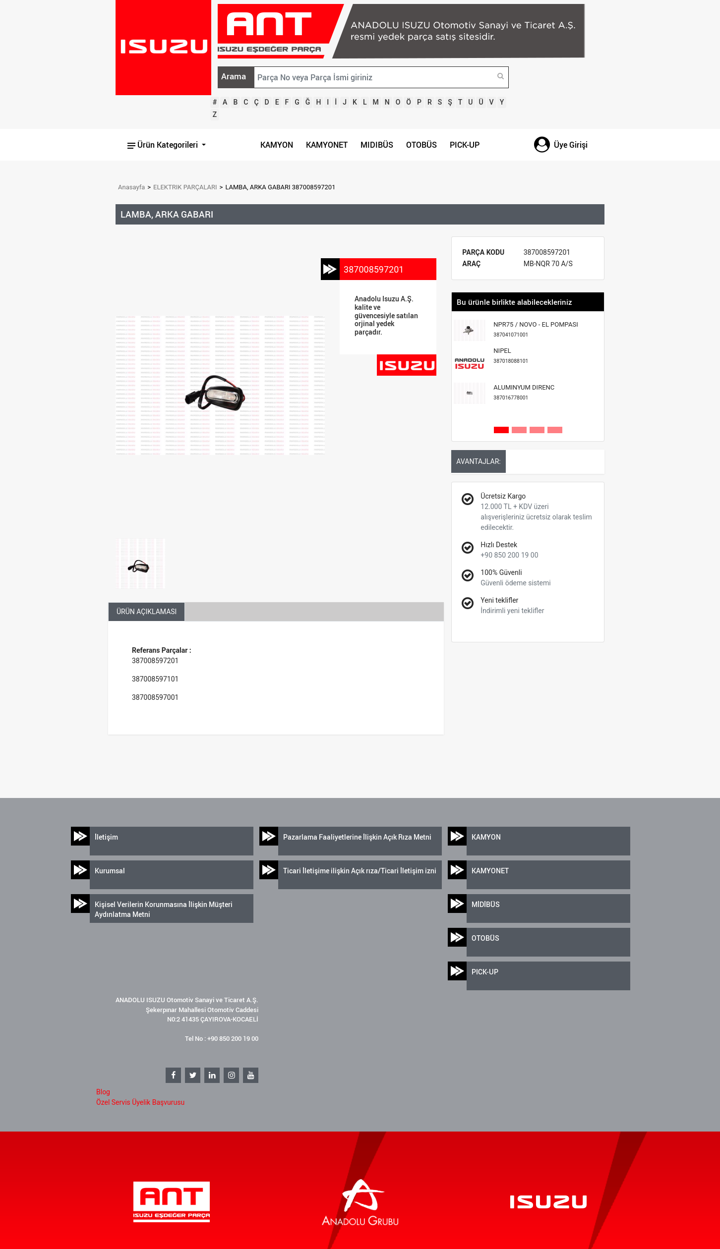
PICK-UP (465, 144)
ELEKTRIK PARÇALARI (185, 187)
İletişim (106, 837)
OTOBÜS (421, 144)
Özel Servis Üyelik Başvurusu (140, 1102)
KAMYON (276, 144)
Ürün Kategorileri (163, 144)
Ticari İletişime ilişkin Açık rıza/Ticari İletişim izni (359, 870)
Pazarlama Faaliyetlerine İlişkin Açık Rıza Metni (357, 837)
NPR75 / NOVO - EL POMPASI (535, 329)
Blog (103, 1092)
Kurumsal (110, 870)
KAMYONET (327, 144)
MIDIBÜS (376, 144)
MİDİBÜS (486, 904)
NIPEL (510, 355)
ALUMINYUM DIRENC (523, 392)
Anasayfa (131, 187)
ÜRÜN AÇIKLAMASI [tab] (147, 612)
